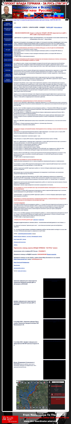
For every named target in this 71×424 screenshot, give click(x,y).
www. (19, 268)
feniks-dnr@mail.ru (22, 270)
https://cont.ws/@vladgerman (21, 262)
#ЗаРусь (15, 244)
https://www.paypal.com (20, 259)
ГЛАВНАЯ (18, 27)
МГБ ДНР (50, 27)
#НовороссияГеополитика (20, 242)
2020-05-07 (35, 219)
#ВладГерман (17, 265)
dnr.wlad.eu (58, 27)
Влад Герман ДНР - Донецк (20, 239)
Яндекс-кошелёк (51, 254)
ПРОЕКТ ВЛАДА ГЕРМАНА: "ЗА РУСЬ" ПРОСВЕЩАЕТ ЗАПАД (28, 236)
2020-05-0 (41, 219)
